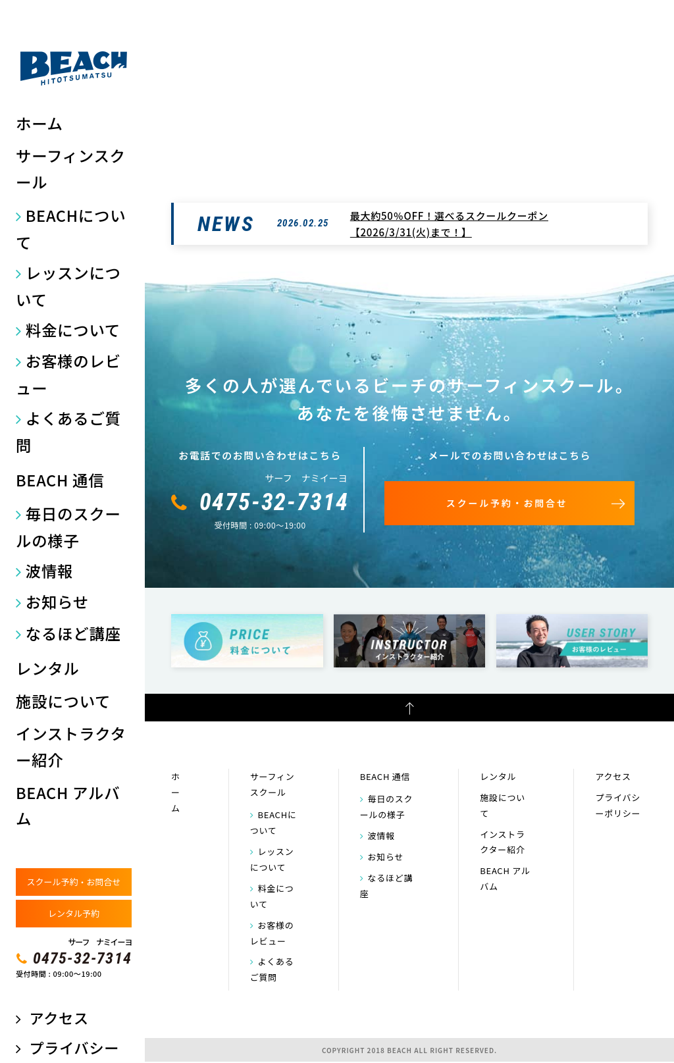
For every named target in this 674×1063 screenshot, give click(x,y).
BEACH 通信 (60, 480)
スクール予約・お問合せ (73, 881)
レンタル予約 (73, 913)
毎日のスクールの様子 (68, 527)
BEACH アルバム (68, 805)
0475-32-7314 (82, 958)
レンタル (48, 668)
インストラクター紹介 (71, 746)
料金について (73, 330)
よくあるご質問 (68, 431)
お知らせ (57, 601)
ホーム (39, 123)
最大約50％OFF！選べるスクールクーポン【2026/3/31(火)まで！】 (449, 224)
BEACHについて (71, 228)
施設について (63, 701)
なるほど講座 (73, 633)
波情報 (49, 570)
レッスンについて (68, 286)
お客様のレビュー (68, 374)
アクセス (58, 1017)
